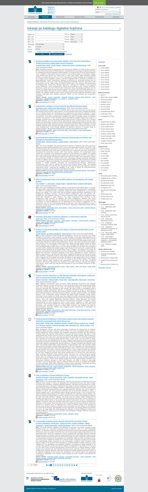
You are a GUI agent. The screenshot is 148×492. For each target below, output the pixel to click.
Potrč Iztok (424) (105, 143)
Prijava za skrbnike (116, 488)
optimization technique (64, 458)
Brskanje (60, 17)
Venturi (55, 130)
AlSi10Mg (48, 311)
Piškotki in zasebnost (115, 7)
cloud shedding (73, 130)
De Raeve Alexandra (54, 234)
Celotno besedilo (43, 102)
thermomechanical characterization (62, 172)
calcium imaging (58, 366)
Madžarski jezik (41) (106, 185)
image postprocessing (84, 130)
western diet (60, 368)
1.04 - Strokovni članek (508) (108, 245)
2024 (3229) (104, 89)
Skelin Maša (40, 323)
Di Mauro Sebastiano (43, 423)
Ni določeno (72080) (107, 251)
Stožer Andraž (85, 325)
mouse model (53, 368)
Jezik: (29, 47)
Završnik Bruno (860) (107, 122)
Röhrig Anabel (53, 280)
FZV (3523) (104, 168)
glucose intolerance (78, 366)
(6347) (102, 95)
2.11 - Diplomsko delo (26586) (107, 207)
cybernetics (74, 220)
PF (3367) (103, 170)
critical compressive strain (76, 207)
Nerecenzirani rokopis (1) (108, 264)
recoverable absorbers (72, 456)
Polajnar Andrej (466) (107, 134)
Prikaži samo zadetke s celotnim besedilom (52, 52)
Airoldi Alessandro (64, 425)
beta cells (49, 366)
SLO (103, 7)
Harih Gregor (73, 142)
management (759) (106, 116)
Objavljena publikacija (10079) (107, 254)
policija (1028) (104, 104)
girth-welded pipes (52, 207)
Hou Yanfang (40, 183)
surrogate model (52, 458)
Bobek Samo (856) (106, 124)
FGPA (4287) (104, 165)
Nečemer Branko (52, 142)
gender (76, 414)
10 (72, 465)
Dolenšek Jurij (74, 325)
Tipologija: (31, 44)
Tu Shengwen (50, 183)
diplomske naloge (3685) (108, 97)
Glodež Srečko (63, 142)
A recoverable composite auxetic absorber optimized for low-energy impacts (61, 421)
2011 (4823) (104, 75)
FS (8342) (103, 153)
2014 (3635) (104, 87)
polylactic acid (47, 172)
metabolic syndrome (42, 368)
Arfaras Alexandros (55, 377)
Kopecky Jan (83, 323)
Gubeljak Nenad (80, 65)
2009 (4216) (104, 77)
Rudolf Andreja (41, 234)
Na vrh (108, 267)
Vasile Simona (67, 234)
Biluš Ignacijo (61, 108)
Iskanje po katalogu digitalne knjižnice (59, 22)
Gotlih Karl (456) (105, 138)
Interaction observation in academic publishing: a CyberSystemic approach (61, 216)
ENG (107, 7)
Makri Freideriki (68, 377)
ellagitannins (67, 366)
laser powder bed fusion (68, 310)
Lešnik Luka (52, 108)
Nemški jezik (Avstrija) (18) (107, 191)
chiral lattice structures (83, 310)
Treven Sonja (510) (106, 131)
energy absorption (85, 456)
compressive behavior (57, 311)
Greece (65, 414)
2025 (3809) (104, 82)
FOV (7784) (104, 156)
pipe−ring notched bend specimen (79, 97)
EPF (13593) (104, 149)
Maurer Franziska (42, 280)
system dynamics (59, 222)
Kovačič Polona (73, 323)
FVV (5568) (104, 163)
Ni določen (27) (105, 188)
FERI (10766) (104, 151)
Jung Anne (91, 280)
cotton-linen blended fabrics (56, 266)
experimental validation (50, 98)
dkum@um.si (52, 488)
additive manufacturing (53, 310)
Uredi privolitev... (99, 3)
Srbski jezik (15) (105, 194)
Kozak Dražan (56, 65)
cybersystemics (65, 220)
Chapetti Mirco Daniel (43, 65)
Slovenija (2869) (105, 99)
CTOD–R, (64, 98)
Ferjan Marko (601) (106, 129)
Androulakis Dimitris (81, 377)
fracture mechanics (54, 97)
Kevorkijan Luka (41, 108)
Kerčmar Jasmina (45, 325)
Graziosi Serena (65, 423)
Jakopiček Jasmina (60, 323)
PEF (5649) (104, 161)
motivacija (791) (105, 114)
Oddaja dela (79, 17)
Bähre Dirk (83, 280)
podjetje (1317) (105, 102)
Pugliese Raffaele (78, 423)
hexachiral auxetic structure (55, 456)
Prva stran (32, 22)
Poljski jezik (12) (105, 199)
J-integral (64, 97)
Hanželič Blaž (40, 142)
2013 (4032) (104, 80)
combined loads (49, 209)
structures (57, 220)
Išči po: (30, 49)
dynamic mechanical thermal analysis (75, 170)
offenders (71, 414)
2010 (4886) (104, 70)
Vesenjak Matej (73, 280)
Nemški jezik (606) (106, 180)
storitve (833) (104, 109)
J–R (59, 98)
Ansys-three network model (55, 170)
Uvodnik (31, 17)
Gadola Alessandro (50, 425)
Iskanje (45, 17)
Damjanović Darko (68, 65)
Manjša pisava (117, 14)
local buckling (63, 207)
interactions (50, 220)
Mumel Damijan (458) (107, 136)
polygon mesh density (49, 268)
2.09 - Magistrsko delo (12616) (107, 211)
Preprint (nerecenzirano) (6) (108, 261)
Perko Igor (39, 219)
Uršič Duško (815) (106, 126)
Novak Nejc (63, 280)
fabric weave (70, 266)
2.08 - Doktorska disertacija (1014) (106, 219)
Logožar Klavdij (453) (107, 141)
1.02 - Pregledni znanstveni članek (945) (108, 223)
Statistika (99, 17)
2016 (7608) (104, 68)
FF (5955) (103, 158)
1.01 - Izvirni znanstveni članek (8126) (108, 215)
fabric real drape (81, 266)
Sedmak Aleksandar (85, 183)
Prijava (116, 17)
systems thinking (84, 220)
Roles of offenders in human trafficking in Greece (52, 375)
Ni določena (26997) (107, 204)
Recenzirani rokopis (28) (108, 258)
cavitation (49, 130)
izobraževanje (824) (106, 111)
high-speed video (63, 130)
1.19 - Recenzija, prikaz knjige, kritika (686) (108, 233)
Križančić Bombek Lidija (60, 325)
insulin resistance (90, 366)
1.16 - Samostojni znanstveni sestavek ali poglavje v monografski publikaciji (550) (108, 239)
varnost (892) (104, 107)
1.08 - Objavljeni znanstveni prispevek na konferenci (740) (108, 228)
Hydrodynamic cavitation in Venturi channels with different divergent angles (61, 106)
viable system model (47, 222)
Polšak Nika (49, 323)
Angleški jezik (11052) (107, 178)
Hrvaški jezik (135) (106, 183)
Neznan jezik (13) (106, 196)
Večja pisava (108, 14)
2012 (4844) (104, 73)
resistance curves (73, 98)
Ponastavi (68, 54)
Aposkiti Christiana (42, 377)
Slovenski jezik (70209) (108, 176)
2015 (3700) (104, 84)
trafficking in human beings (54, 414)
